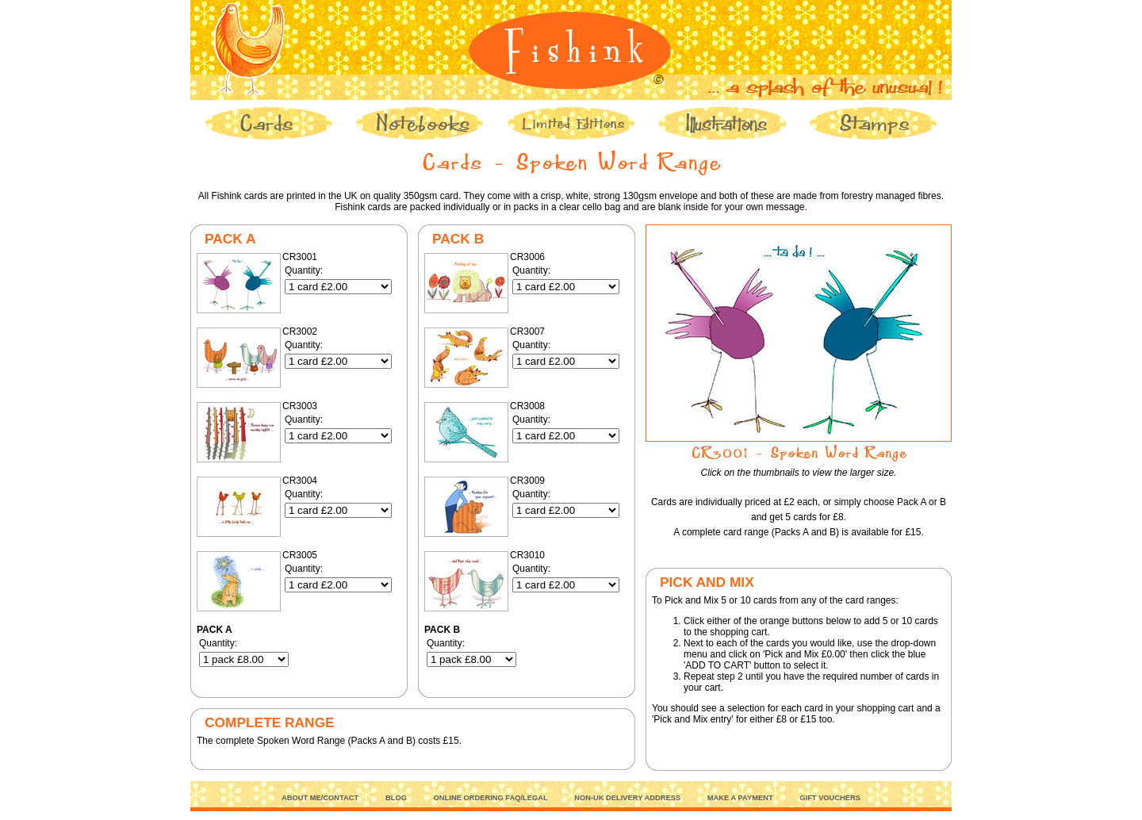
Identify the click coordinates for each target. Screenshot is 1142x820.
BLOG (396, 798)
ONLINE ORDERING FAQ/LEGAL (491, 798)
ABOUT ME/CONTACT (320, 798)
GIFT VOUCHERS (829, 798)
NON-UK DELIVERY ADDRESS (627, 798)
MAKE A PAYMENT (740, 798)
